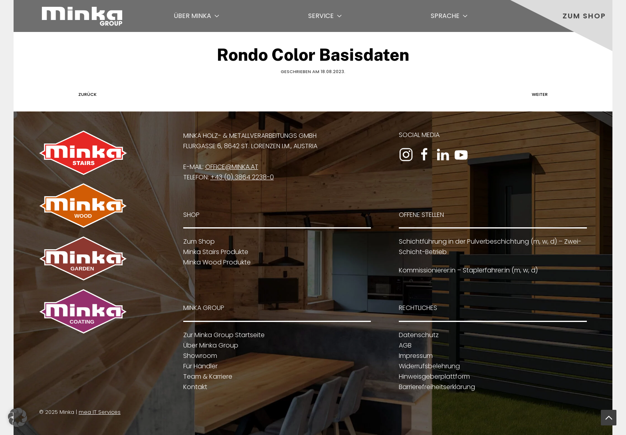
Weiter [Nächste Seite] (542, 94)
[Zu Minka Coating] (82, 311)
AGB (404, 345)
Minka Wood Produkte (217, 262)
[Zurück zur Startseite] (82, 16)
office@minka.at (231, 166)
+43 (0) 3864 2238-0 (242, 177)
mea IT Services (99, 412)
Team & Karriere (206, 376)
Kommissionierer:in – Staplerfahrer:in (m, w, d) (468, 270)
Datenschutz (418, 335)
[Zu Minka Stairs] (83, 152)
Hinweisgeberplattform (433, 376)
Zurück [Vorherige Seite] (85, 94)
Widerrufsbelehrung (428, 366)
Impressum (415, 355)
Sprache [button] (449, 15)
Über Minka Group (209, 345)
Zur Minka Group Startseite (222, 335)
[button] (608, 417)
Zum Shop (584, 16)
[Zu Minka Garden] (83, 257)
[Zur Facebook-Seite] (424, 154)
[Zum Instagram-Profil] (406, 154)
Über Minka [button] (196, 15)
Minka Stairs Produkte (215, 251)
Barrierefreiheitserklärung (436, 386)
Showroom (199, 355)
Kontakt (194, 386)
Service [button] (325, 15)
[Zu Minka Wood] (83, 205)
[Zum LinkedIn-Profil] (443, 154)
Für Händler (199, 366)
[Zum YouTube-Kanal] (461, 154)
